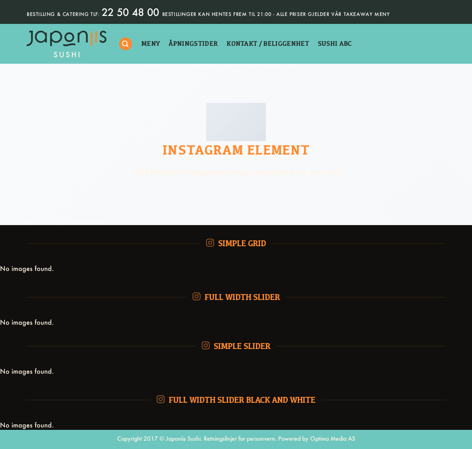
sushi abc (335, 43)
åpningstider (193, 43)
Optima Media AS (332, 438)
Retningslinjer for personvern (239, 438)
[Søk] (125, 44)
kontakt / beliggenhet (267, 43)
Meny (150, 43)
